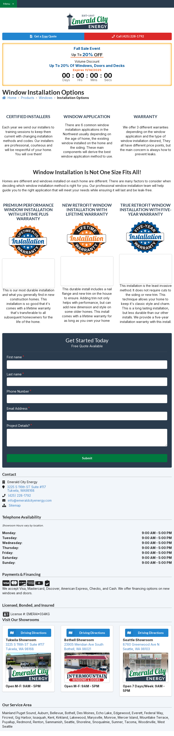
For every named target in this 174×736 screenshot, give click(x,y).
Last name (14, 374)
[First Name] (87, 364)
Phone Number (18, 391)
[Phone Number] (87, 399)
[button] (87, 37)
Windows (46, 97)
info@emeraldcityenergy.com (30, 500)
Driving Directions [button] (27, 633)
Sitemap (15, 505)
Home (9, 97)
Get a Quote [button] (43, 36)
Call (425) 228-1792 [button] (128, 36)
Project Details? (18, 425)
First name (14, 357)
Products (27, 97)
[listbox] (8, 4)
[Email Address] (87, 416)
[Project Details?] (87, 437)
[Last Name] (87, 381)
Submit (87, 458)
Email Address (17, 408)
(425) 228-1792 (19, 495)
